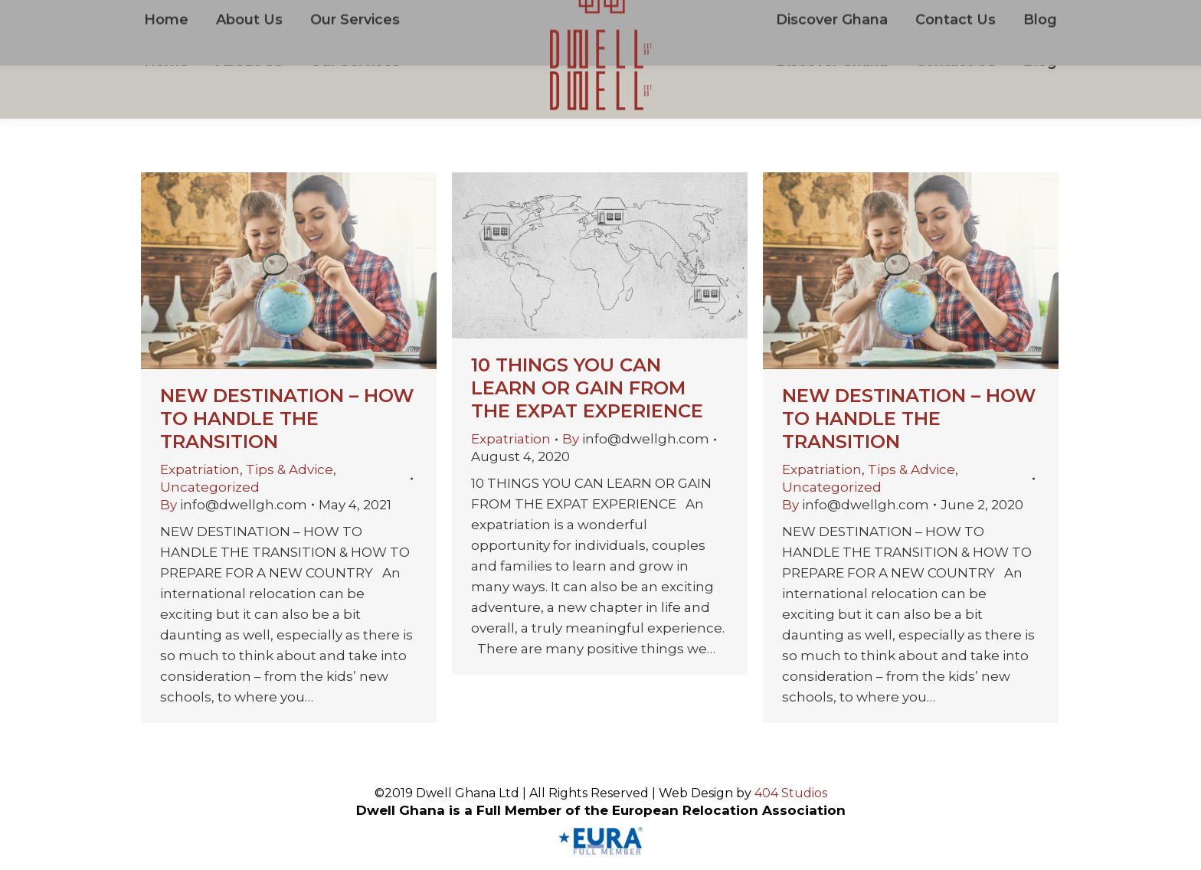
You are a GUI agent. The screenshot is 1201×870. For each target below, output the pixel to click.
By (233, 504)
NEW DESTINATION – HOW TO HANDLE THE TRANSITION (287, 418)
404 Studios (790, 793)
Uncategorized (210, 487)
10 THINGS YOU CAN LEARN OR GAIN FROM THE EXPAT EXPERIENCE (587, 388)
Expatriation (200, 469)
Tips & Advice (289, 469)
